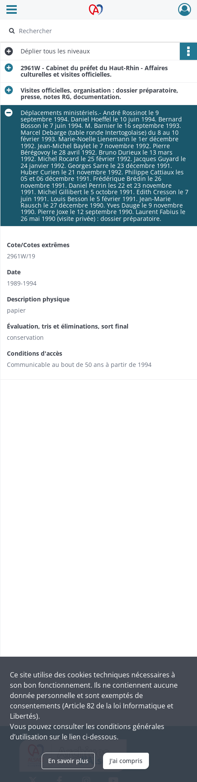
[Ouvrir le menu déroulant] (11, 10)
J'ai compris (125, 761)
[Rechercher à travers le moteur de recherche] (95, 30)
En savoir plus (68, 761)
